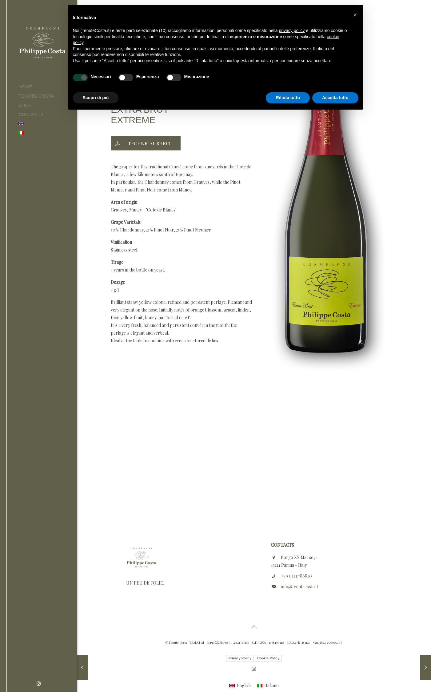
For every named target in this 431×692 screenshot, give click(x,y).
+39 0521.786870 (296, 576)
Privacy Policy (240, 658)
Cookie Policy (268, 658)
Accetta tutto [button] (335, 97)
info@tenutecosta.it (299, 586)
